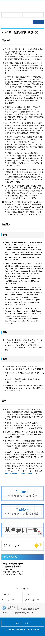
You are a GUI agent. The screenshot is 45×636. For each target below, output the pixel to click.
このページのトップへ (22, 589)
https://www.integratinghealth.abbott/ (19, 473)
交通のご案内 (6, 594)
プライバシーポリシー (10, 600)
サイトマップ (29, 594)
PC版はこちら (22, 623)
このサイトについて (31, 600)
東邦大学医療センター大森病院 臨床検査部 (16, 6)
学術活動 (6, 22)
